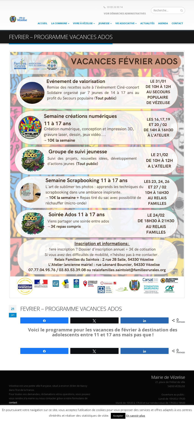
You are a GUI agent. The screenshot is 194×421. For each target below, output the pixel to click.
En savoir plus (135, 415)
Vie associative (125, 23)
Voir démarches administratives (124, 13)
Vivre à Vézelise (83, 23)
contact (13, 402)
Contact (177, 23)
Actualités (147, 23)
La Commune (59, 23)
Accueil (42, 23)
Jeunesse (104, 23)
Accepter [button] (118, 415)
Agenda (163, 23)
